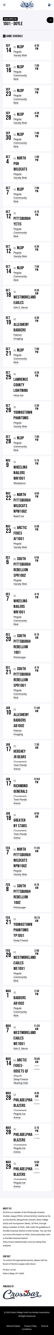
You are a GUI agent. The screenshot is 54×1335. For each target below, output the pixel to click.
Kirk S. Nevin (21, 307)
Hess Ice (18, 395)
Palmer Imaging (18, 336)
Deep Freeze (21, 940)
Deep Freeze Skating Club (21, 1081)
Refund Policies (13, 1326)
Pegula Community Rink (20, 75)
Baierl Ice (19, 516)
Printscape (20, 657)
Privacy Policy (30, 1326)
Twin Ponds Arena (20, 766)
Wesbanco (20, 483)
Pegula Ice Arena (19, 1115)
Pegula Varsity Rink (20, 53)
